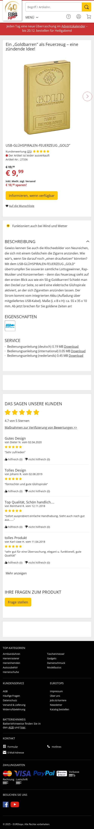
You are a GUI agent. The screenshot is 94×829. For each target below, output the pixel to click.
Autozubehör (10, 667)
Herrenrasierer (11, 658)
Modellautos (54, 667)
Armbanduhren (11, 654)
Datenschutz (10, 700)
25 (29, 151)
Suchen (86, 7)
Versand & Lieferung (14, 704)
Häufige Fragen (11, 695)
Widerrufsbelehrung (14, 709)
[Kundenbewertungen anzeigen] (41, 151)
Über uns (55, 695)
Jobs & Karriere (58, 700)
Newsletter (56, 704)
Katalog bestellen (59, 709)
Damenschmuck (56, 663)
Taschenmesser (55, 654)
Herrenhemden (11, 663)
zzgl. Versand (27, 181)
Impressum (56, 691)
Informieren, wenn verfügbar (31, 195)
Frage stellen (18, 602)
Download (71, 346)
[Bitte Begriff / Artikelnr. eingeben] (58, 7)
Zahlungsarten (14, 765)
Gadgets (51, 658)
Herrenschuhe (11, 672)
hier (22, 727)
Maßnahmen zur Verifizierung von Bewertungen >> (41, 427)
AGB (5, 691)
